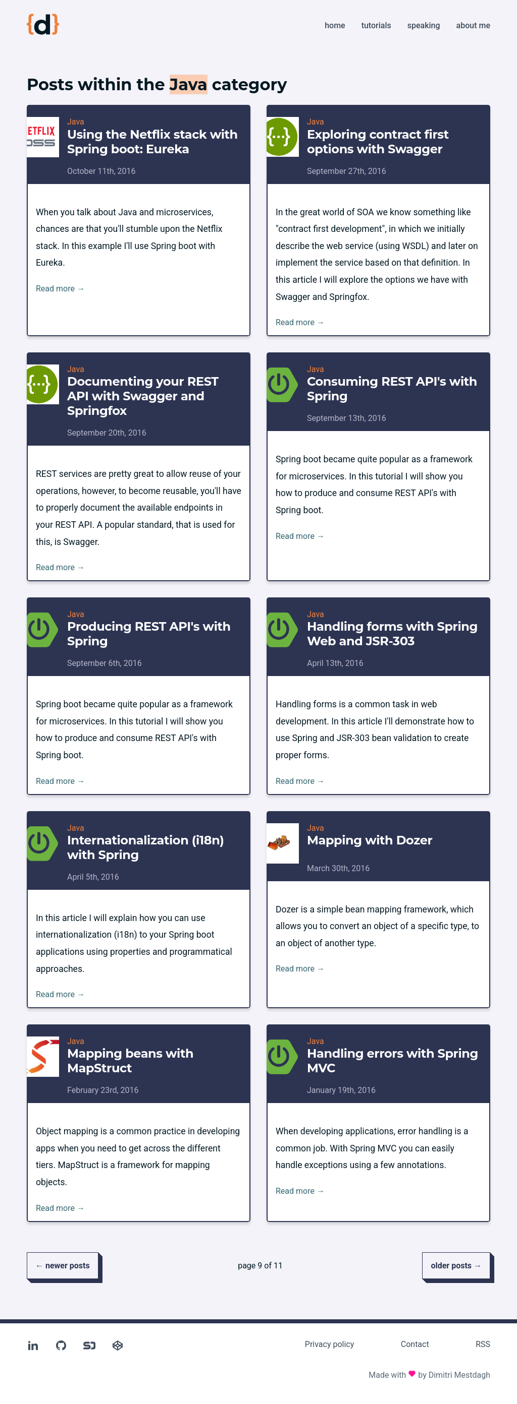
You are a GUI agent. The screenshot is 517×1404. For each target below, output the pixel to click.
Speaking (423, 25)
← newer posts (62, 1265)
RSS (483, 1344)
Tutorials (376, 25)
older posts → (456, 1265)
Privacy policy (329, 1344)
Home (335, 25)
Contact (415, 1344)
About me (473, 25)
